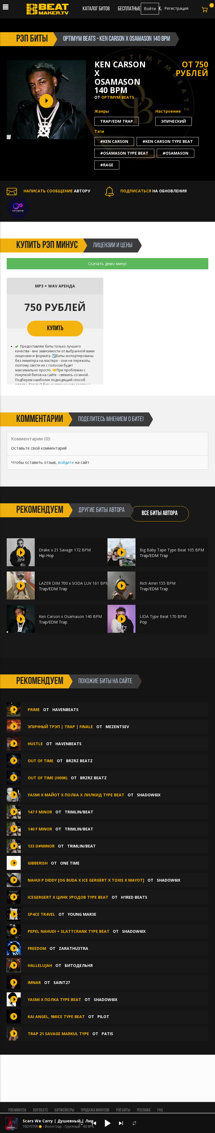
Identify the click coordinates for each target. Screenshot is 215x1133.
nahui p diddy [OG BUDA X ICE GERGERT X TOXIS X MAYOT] (86, 880)
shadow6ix (148, 794)
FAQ (160, 1110)
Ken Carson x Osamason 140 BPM (70, 616)
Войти (150, 8)
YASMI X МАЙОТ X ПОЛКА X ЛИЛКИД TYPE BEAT (76, 794)
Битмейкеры (64, 1110)
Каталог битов (96, 9)
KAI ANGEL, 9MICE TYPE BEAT (56, 1016)
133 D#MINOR (41, 846)
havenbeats (65, 709)
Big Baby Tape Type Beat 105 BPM (172, 550)
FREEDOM (37, 948)
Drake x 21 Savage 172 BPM (65, 550)
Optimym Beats (117, 97)
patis (107, 1033)
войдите (66, 462)
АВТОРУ (48, 190)
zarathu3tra (73, 948)
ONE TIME (70, 863)
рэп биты (32, 39)
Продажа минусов (95, 1110)
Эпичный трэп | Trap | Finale (60, 726)
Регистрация (176, 8)
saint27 (61, 982)
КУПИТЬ (55, 328)
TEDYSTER (30, 1126)
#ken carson (114, 141)
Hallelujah (40, 965)
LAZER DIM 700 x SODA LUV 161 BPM (74, 583)
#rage (106, 164)
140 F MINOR (40, 829)
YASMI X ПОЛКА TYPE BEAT (54, 999)
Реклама (144, 1110)
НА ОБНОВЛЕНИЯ (146, 190)
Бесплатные (129, 9)
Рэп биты (123, 1110)
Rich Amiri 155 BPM (158, 583)
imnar (34, 982)
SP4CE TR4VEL (41, 914)
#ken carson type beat (167, 141)
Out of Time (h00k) (47, 777)
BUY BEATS (40, 1110)
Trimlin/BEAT (79, 812)
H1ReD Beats (134, 897)
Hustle (35, 743)
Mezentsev (117, 726)
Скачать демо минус (107, 263)
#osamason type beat (124, 153)
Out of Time (40, 760)
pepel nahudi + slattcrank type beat (68, 931)
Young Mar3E (82, 914)
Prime (34, 709)
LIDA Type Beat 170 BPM (163, 616)
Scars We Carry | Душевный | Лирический (67, 1120)
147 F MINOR (40, 812)
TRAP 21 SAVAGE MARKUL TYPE (59, 1033)
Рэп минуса (17, 1110)
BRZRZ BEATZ (79, 760)
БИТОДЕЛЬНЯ (79, 965)
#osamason (175, 153)
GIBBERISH (38, 863)
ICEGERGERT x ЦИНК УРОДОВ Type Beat (68, 897)
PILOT (103, 1016)
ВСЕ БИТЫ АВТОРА (159, 513)
